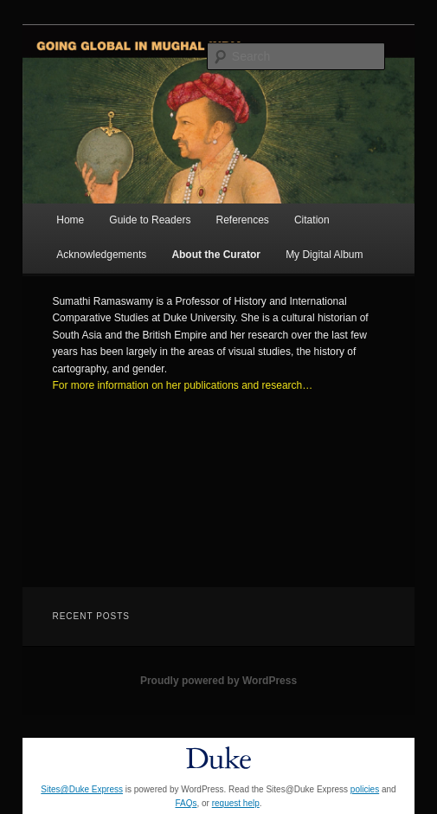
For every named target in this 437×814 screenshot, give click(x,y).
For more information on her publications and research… (182, 385)
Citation (312, 220)
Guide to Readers (149, 220)
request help (236, 803)
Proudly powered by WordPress (218, 681)
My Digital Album (324, 255)
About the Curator (215, 255)
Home (70, 220)
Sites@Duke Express (82, 789)
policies (364, 789)
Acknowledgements (101, 255)
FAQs (185, 803)
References (241, 220)
